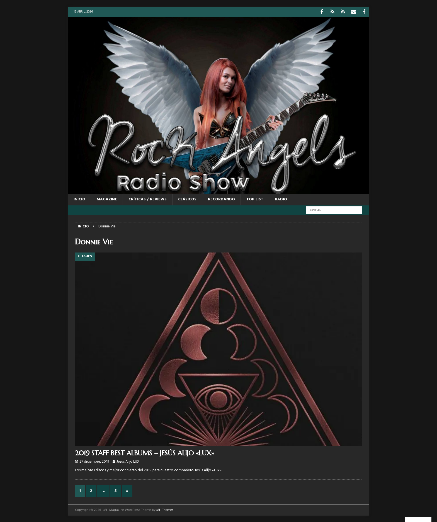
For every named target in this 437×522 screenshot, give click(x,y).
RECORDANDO (221, 199)
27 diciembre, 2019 (94, 461)
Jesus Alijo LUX (127, 461)
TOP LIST (254, 199)
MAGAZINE (107, 199)
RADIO (281, 199)
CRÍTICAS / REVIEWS (147, 199)
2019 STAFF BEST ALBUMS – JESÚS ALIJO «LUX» (144, 452)
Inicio (79, 199)
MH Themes (165, 509)
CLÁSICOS (187, 199)
